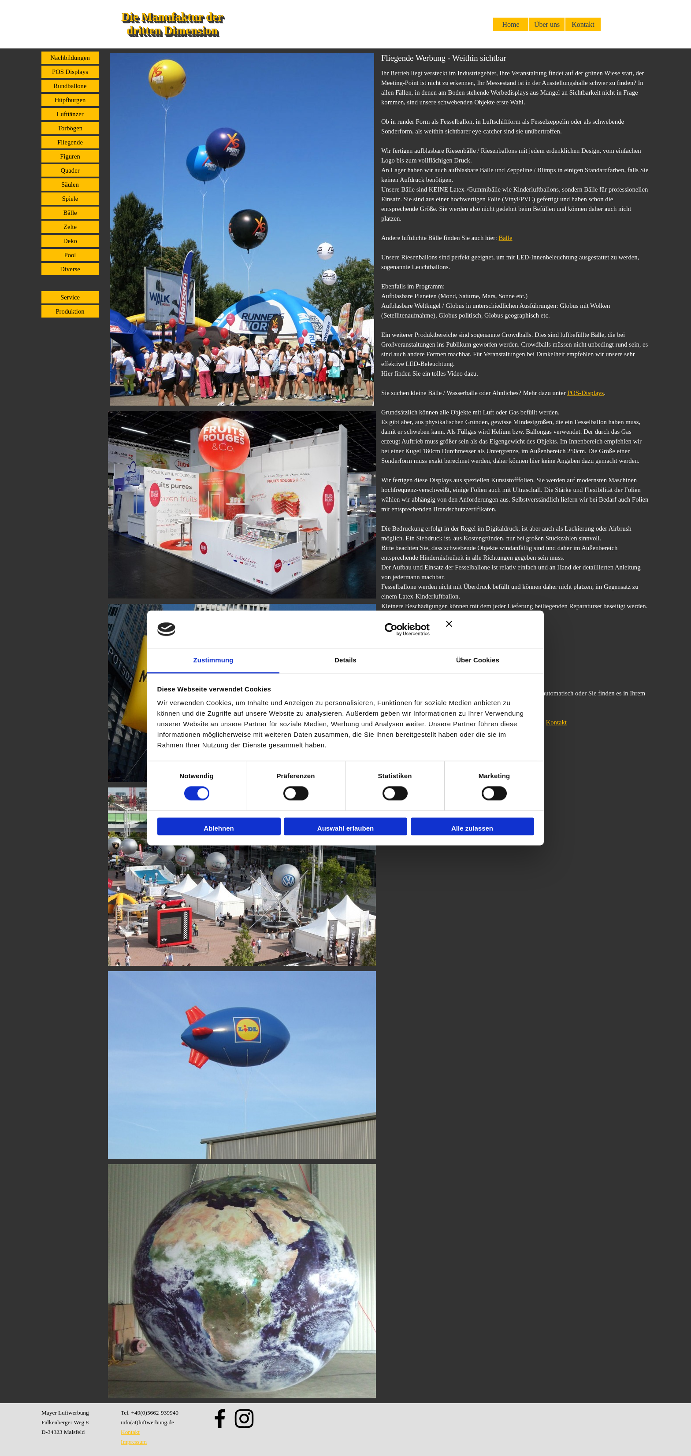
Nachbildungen (70, 57)
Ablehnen (219, 828)
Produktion (70, 311)
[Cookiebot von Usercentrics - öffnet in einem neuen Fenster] (391, 629)
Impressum (134, 1441)
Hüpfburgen (70, 99)
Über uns (547, 24)
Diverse (70, 269)
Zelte (70, 226)
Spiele (70, 198)
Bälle (70, 212)
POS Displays (70, 71)
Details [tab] (345, 660)
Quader (69, 170)
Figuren (70, 156)
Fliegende (70, 142)
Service (70, 297)
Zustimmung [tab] (213, 660)
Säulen (70, 184)
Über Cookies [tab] (477, 660)
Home (510, 24)
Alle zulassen (472, 828)
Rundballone (70, 85)
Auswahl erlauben (345, 828)
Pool (70, 255)
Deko (70, 240)
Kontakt (583, 24)
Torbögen (70, 128)
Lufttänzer (69, 114)
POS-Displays (585, 392)
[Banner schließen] (490, 629)
